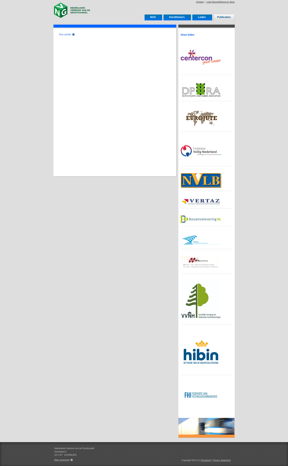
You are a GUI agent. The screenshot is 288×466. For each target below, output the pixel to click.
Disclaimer (206, 460)
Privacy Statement (222, 460)
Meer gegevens (62, 460)
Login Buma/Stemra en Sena (220, 2)
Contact (200, 2)
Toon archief (65, 34)
